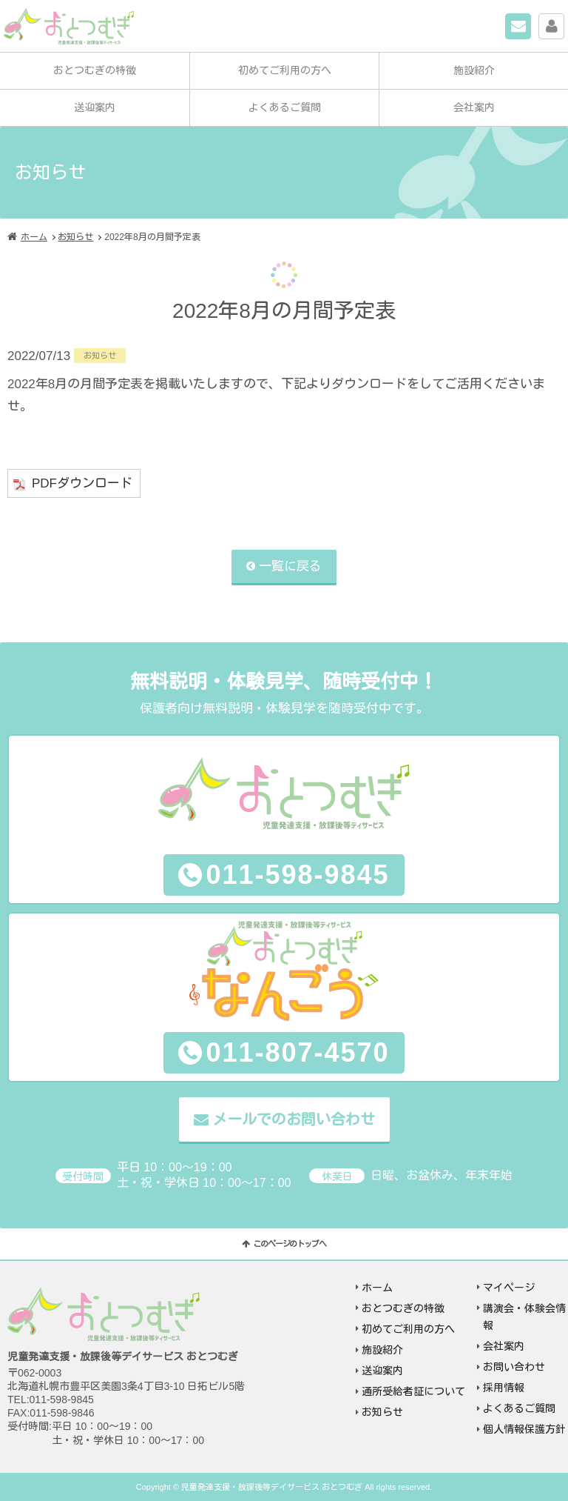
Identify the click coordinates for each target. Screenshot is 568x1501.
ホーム (34, 237)
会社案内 (474, 107)
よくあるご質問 (284, 107)
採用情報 (503, 1388)
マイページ (509, 1288)
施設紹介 (474, 70)
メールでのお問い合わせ (293, 1119)
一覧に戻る (290, 566)
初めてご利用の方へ (284, 70)
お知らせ (75, 237)
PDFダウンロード (82, 483)
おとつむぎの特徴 (94, 70)
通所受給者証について (413, 1391)
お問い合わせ (530, 24)
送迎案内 (94, 107)
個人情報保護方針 (524, 1429)
